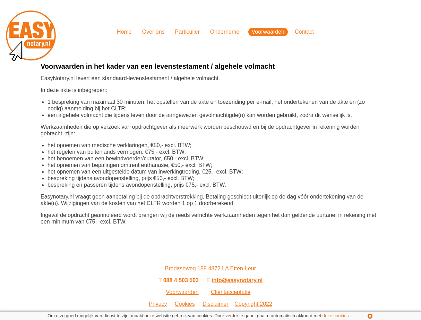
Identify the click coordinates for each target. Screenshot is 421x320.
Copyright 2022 (253, 304)
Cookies (185, 304)
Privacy (158, 304)
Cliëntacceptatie (230, 292)
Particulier (187, 32)
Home (124, 32)
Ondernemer (225, 32)
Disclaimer (216, 304)
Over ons (153, 32)
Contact (304, 32)
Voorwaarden (268, 32)
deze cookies (336, 315)
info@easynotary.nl (237, 280)
